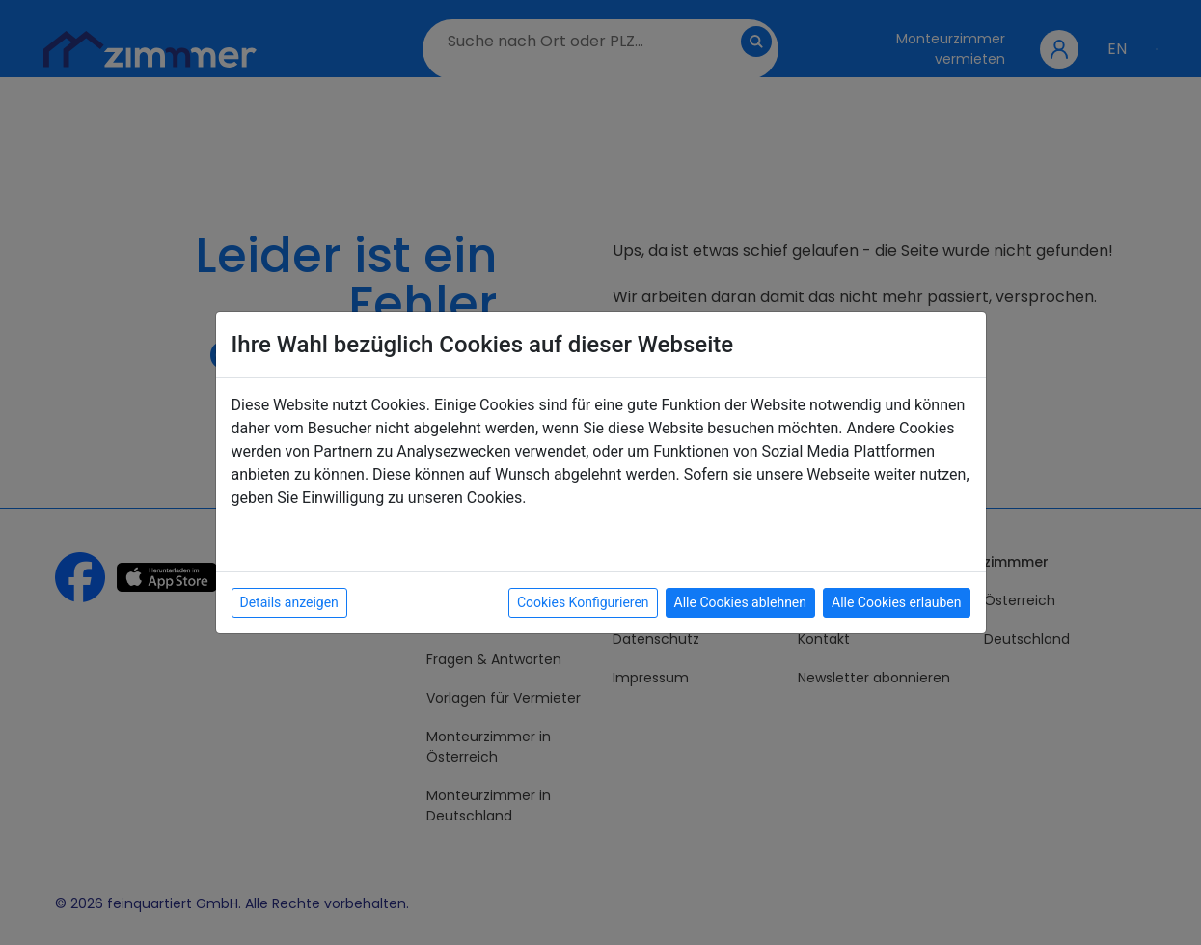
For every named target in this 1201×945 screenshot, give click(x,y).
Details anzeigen (289, 602)
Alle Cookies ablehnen (740, 602)
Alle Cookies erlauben (896, 602)
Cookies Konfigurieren (583, 602)
